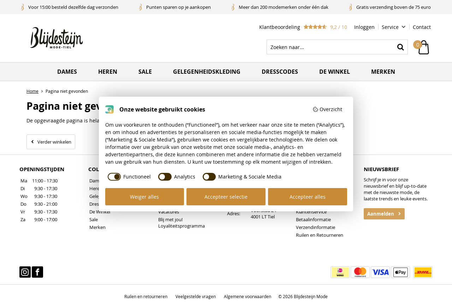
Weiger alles (144, 196)
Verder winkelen (54, 142)
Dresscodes (280, 72)
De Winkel (99, 212)
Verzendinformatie (315, 227)
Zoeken (400, 47)
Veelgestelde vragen (196, 296)
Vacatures (168, 212)
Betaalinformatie (313, 219)
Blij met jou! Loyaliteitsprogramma (181, 222)
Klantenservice (311, 212)
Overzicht (327, 109)
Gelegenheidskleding (206, 72)
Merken (383, 72)
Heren (107, 72)
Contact (422, 27)
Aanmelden (380, 214)
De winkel (334, 72)
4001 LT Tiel (263, 216)
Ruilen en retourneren (145, 296)
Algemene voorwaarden (247, 296)
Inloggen (364, 27)
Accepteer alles (308, 196)
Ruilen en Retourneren (319, 235)
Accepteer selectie (226, 196)
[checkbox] (128, 177)
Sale (145, 72)
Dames (67, 72)
